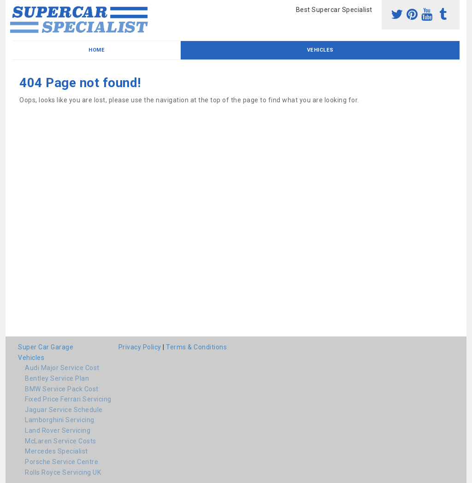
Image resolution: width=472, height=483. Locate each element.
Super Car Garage (45, 347)
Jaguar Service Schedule (64, 409)
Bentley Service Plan (57, 378)
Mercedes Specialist (56, 451)
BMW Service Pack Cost (62, 389)
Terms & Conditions (196, 347)
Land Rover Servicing (57, 430)
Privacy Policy (139, 347)
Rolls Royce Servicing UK (63, 472)
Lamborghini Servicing (59, 420)
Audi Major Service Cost (62, 367)
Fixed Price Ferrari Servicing (68, 399)
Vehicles (320, 50)
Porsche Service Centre (61, 461)
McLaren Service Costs (60, 441)
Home (96, 50)
